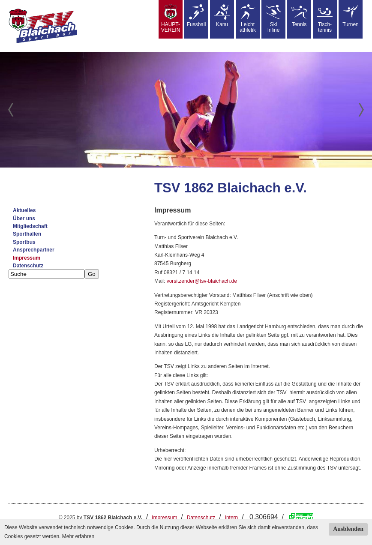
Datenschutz (28, 266)
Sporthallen (27, 234)
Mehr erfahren (78, 536)
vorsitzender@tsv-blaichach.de (202, 281)
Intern (231, 518)
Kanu (222, 15)
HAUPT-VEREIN (170, 18)
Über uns (24, 219)
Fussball (196, 15)
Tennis (299, 15)
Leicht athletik (248, 18)
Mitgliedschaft (30, 226)
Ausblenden (348, 529)
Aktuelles (24, 210)
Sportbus (24, 242)
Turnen (350, 15)
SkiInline (273, 18)
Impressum (26, 258)
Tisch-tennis (325, 18)
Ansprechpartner (33, 250)
